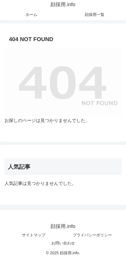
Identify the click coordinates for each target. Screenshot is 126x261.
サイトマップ (33, 235)
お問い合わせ (63, 243)
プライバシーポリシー (92, 235)
